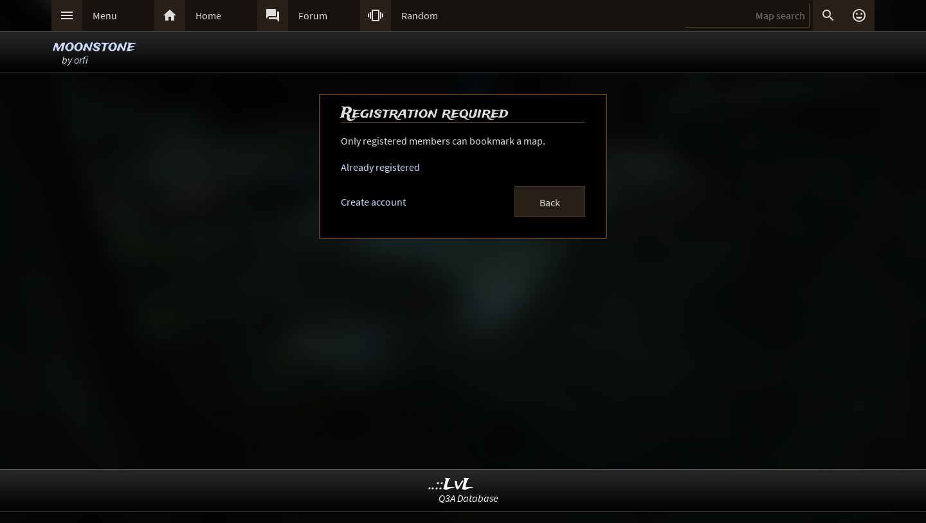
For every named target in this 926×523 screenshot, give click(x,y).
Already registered (380, 167)
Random (419, 15)
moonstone (94, 46)
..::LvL (451, 485)
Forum (312, 15)
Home (208, 15)
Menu (105, 15)
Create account (373, 201)
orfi (81, 59)
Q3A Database (468, 498)
